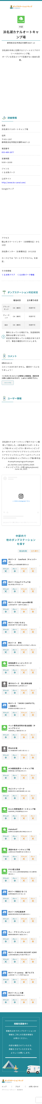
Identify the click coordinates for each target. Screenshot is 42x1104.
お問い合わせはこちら (21, 1059)
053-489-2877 (8, 152)
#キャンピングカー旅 (17, 448)
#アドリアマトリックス (25, 451)
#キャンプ (18, 458)
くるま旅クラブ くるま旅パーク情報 (18, 274)
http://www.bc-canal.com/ (14, 182)
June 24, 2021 (21, 469)
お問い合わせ (33, 1091)
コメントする (7, 383)
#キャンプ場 (28, 458)
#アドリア (10, 451)
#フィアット (33, 454)
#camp (11, 461)
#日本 (11, 458)
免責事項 (20, 1094)
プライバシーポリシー (9, 1094)
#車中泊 (36, 458)
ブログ (17, 1091)
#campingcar (20, 461)
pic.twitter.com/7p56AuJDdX (21, 464)
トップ (4, 1091)
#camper (30, 461)
